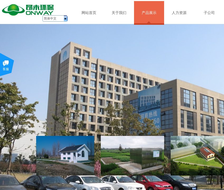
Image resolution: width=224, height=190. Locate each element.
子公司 (209, 13)
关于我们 (119, 13)
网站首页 (89, 13)
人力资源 (179, 13)
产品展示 (149, 13)
